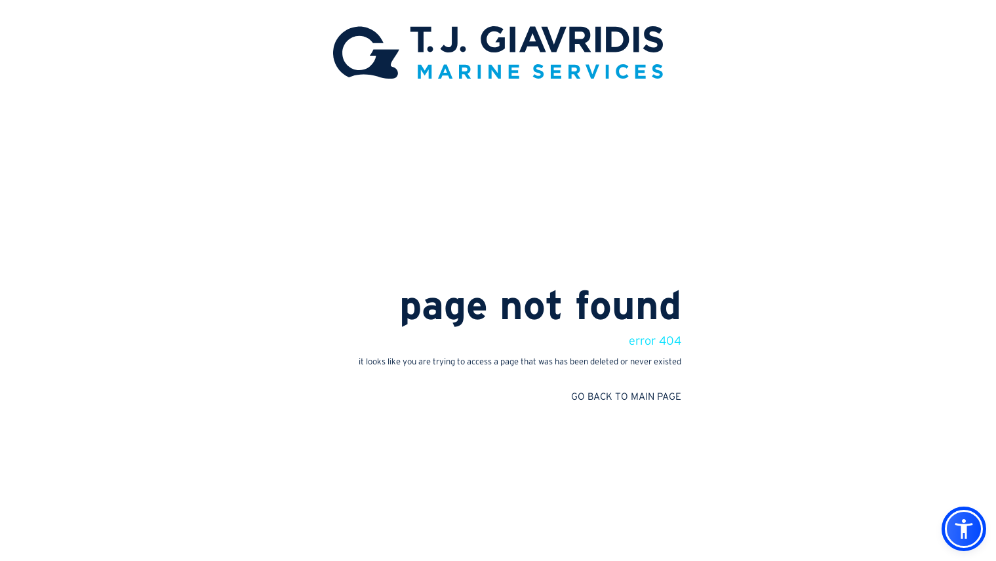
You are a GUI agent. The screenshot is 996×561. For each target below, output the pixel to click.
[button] (964, 529)
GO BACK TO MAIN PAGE (626, 396)
